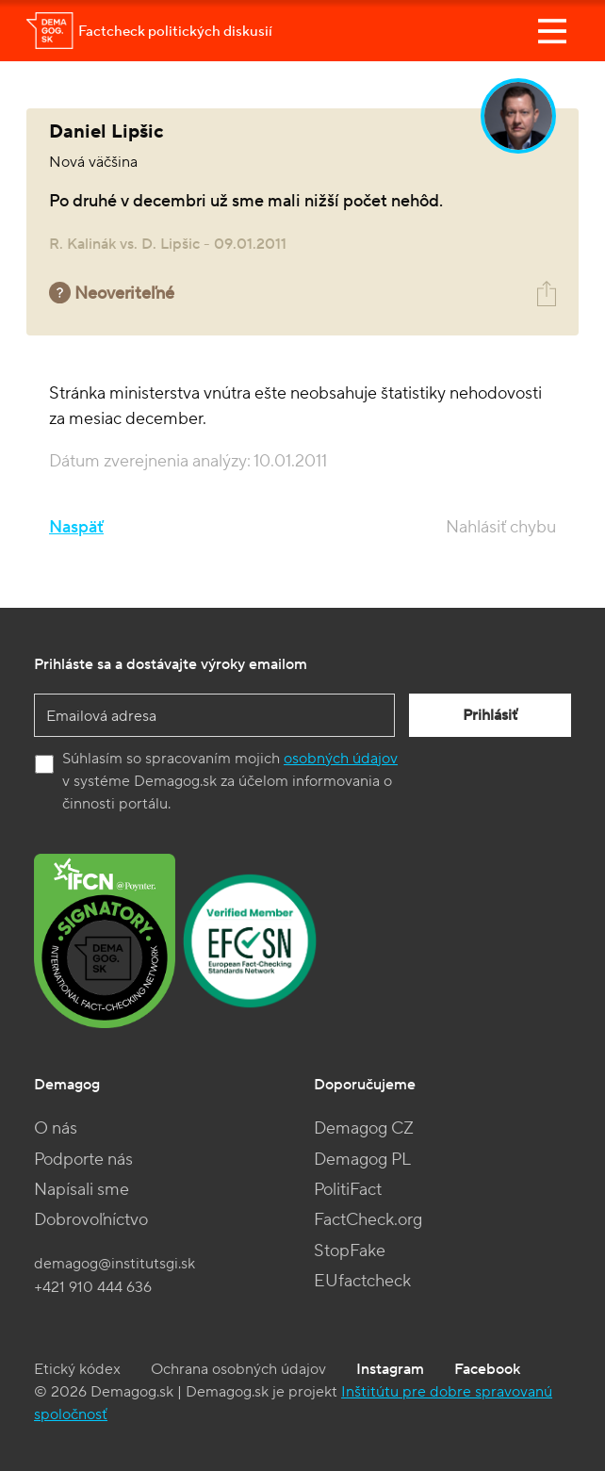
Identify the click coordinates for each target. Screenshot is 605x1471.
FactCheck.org (368, 1220)
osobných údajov (341, 758)
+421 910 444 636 (93, 1287)
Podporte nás (83, 1159)
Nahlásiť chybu (501, 527)
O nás (55, 1128)
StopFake (349, 1251)
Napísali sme (81, 1190)
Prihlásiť (490, 715)
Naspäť (76, 527)
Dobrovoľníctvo (91, 1220)
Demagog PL (362, 1159)
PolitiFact (348, 1190)
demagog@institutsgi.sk (114, 1263)
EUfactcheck (362, 1281)
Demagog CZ (364, 1128)
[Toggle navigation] (552, 31)
